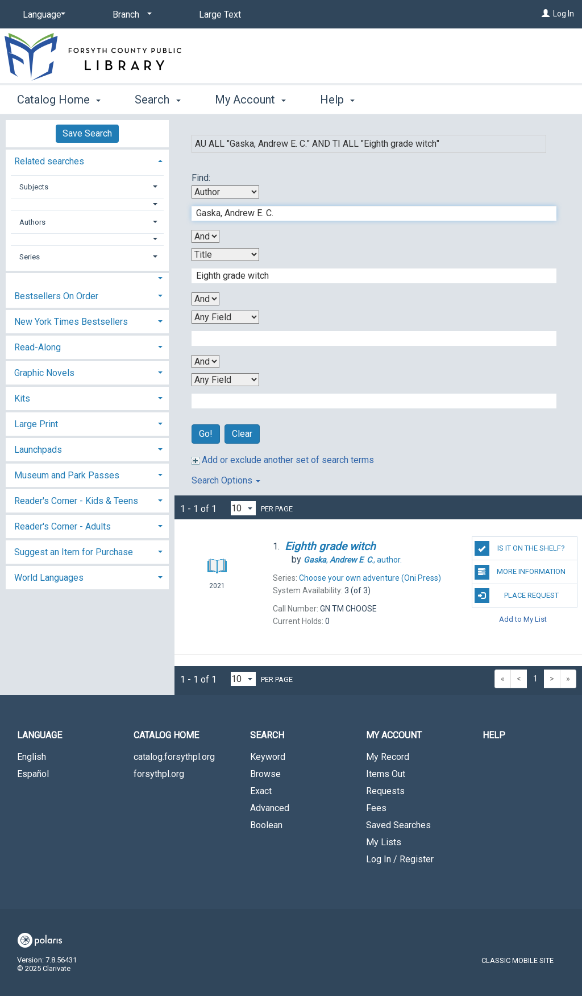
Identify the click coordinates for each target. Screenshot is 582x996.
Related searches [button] (49, 161)
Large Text (220, 14)
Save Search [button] (87, 133)
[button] (87, 204)
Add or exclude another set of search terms (283, 459)
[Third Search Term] (368, 338)
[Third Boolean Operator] (205, 361)
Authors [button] (32, 222)
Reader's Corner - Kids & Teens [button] (76, 500)
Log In (563, 13)
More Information (520, 572)
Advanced (269, 808)
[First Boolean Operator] (205, 236)
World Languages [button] (49, 577)
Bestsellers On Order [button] (56, 296)
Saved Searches (398, 825)
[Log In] (546, 13)
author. (353, 559)
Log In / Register (400, 859)
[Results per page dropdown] (243, 508)
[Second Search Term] (368, 276)
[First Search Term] (368, 213)
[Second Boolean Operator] (205, 298)
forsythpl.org (159, 773)
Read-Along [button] (37, 347)
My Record (387, 756)
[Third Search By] (225, 317)
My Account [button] (250, 99)
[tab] (87, 160)
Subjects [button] (33, 187)
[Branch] (130, 14)
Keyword (267, 756)
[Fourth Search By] (225, 379)
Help (494, 735)
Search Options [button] (226, 480)
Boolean (266, 825)
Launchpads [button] (38, 449)
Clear (242, 433)
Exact (261, 791)
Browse (265, 773)
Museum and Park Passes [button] (66, 475)
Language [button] (39, 735)
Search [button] (157, 99)
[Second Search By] (225, 254)
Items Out (385, 773)
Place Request (517, 595)
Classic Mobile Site (517, 960)
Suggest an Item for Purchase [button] (73, 552)
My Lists (383, 842)
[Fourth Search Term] (368, 401)
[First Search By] (225, 192)
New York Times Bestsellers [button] (71, 321)
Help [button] (337, 99)
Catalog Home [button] (59, 99)
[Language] (42, 14)
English (31, 756)
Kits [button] (22, 398)
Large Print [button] (36, 424)
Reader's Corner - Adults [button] (62, 526)
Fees (376, 808)
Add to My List (523, 619)
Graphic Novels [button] (44, 372)
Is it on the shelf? (520, 548)
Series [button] (29, 257)
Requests (385, 791)
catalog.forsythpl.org (174, 756)
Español (33, 773)
